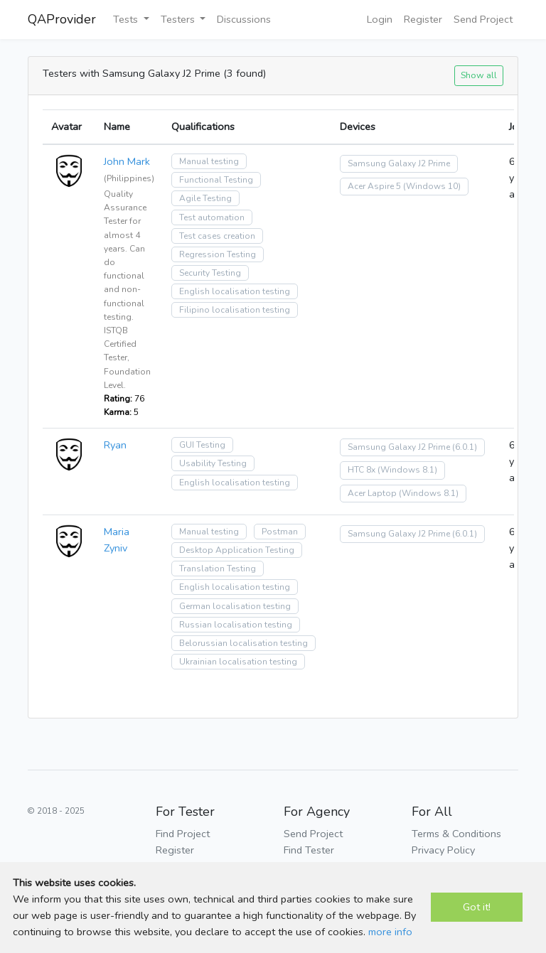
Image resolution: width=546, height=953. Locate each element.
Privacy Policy (443, 850)
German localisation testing (235, 606)
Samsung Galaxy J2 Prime (399, 163)
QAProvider (62, 19)
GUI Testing (202, 445)
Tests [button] (127, 19)
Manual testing (209, 161)
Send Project (483, 19)
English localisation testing (234, 291)
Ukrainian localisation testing (238, 661)
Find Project (183, 834)
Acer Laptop (372, 493)
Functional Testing (216, 179)
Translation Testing (217, 568)
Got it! (477, 907)
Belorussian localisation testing (243, 643)
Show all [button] (479, 75)
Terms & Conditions (456, 834)
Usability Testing (213, 463)
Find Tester (309, 850)
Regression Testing (217, 254)
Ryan (115, 445)
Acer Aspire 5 (374, 186)
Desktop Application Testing (236, 550)
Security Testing (210, 273)
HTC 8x (361, 469)
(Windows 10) (432, 186)
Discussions (244, 19)
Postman (280, 531)
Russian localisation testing (235, 624)
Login (379, 19)
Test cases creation (217, 236)
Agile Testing (205, 198)
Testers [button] (179, 19)
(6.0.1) (464, 447)
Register (423, 19)
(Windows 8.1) (407, 469)
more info (390, 932)
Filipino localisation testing (234, 310)
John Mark (127, 161)
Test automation (212, 217)
